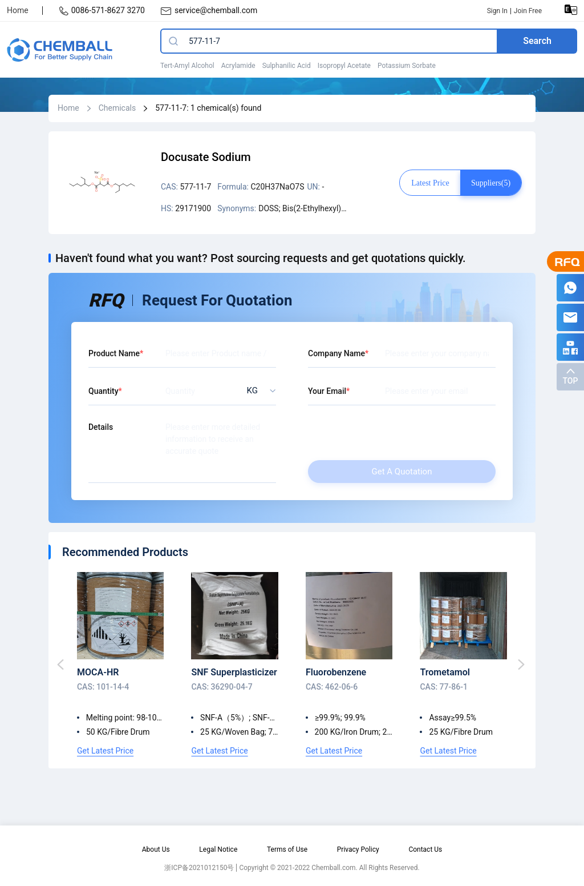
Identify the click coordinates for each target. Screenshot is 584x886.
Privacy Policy (358, 849)
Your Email (327, 391)
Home (18, 10)
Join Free (528, 11)
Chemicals (117, 107)
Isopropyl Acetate (344, 66)
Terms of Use (287, 849)
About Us (156, 849)
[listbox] (258, 391)
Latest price (430, 183)
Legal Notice (218, 849)
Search (537, 40)
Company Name (336, 353)
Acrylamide (238, 66)
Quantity (103, 391)
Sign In (497, 11)
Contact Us (425, 849)
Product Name (114, 353)
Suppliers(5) (490, 183)
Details (100, 427)
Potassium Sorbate (407, 66)
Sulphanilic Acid (286, 66)
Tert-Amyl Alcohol (187, 66)
